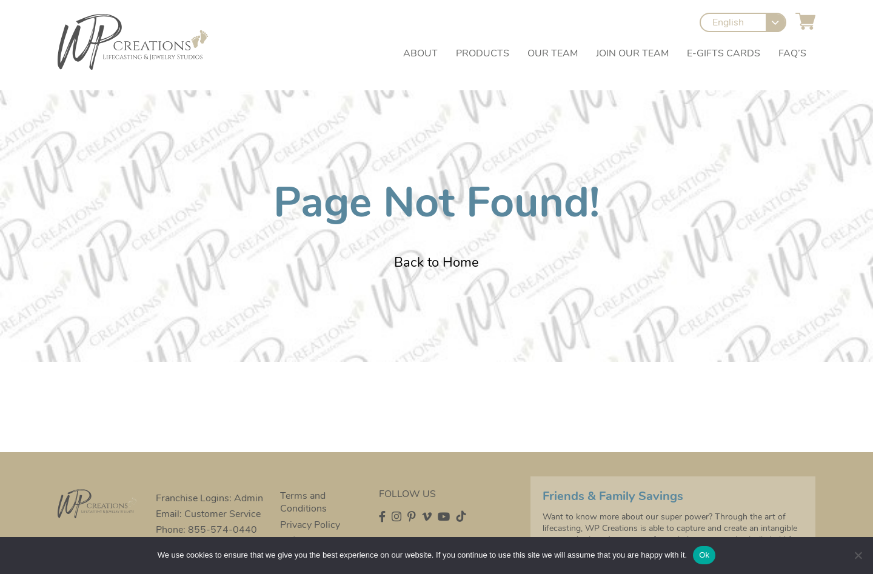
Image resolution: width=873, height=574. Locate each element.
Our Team (552, 55)
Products (482, 55)
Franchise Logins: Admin (208, 498)
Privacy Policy (309, 525)
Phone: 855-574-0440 (205, 529)
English (728, 24)
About (420, 55)
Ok (704, 554)
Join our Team (632, 55)
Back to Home (436, 262)
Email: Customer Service (207, 514)
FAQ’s (792, 55)
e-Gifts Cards (723, 55)
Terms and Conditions (302, 502)
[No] (858, 555)
